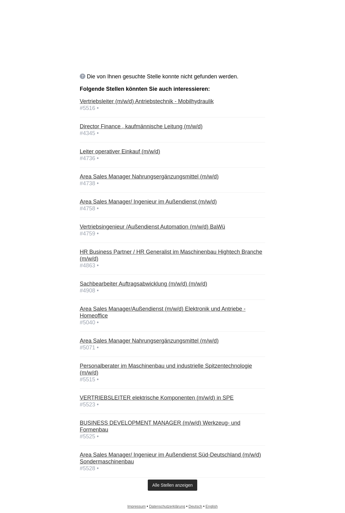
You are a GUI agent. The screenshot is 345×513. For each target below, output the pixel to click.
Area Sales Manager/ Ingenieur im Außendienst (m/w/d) (148, 202)
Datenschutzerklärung (167, 506)
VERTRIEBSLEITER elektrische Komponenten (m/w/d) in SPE (157, 398)
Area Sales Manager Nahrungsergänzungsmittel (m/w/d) (149, 176)
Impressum (136, 506)
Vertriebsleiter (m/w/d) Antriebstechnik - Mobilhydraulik (147, 101)
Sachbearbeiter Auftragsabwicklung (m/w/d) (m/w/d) (143, 284)
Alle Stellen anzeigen (172, 485)
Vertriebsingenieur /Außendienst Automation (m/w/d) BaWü (152, 227)
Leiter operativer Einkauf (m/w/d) (120, 151)
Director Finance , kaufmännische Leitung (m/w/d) (141, 126)
